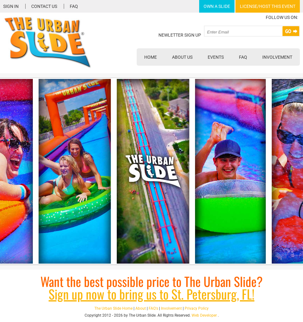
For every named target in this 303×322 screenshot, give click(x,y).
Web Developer (204, 315)
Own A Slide (217, 6)
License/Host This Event (267, 6)
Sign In (11, 6)
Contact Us (44, 6)
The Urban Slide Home (113, 308)
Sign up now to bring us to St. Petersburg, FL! (151, 293)
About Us (182, 57)
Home (150, 57)
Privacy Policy (197, 308)
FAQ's (153, 308)
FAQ (74, 6)
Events (216, 57)
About (140, 308)
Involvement (277, 57)
